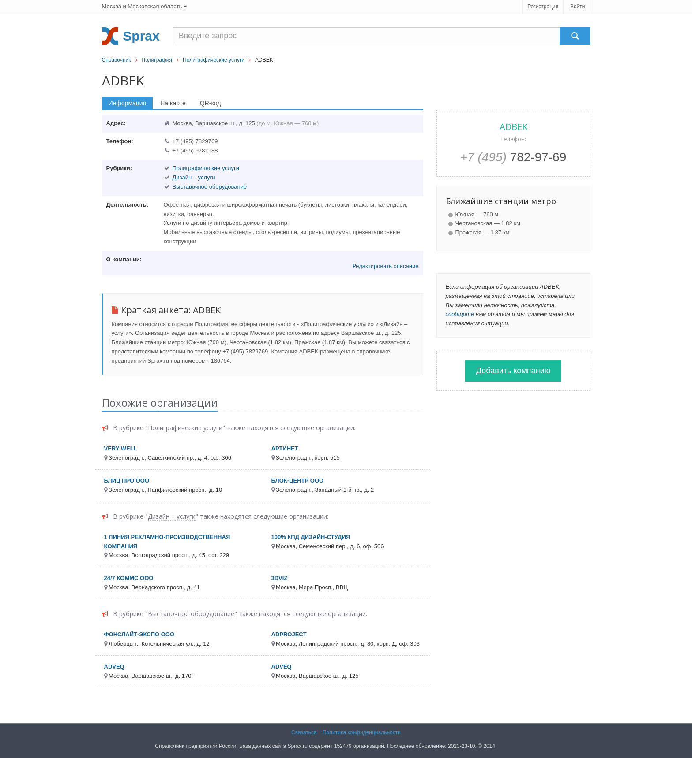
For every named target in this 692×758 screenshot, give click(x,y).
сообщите (460, 314)
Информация (128, 103)
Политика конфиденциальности (362, 732)
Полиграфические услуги (213, 60)
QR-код (210, 103)
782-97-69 (513, 157)
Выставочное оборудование (209, 186)
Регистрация (542, 7)
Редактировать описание (385, 266)
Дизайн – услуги (193, 177)
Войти (577, 7)
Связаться (304, 732)
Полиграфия (157, 60)
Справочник (116, 60)
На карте (173, 103)
